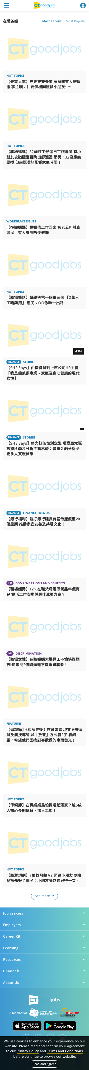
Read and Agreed (44, 1064)
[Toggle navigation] (6, 5)
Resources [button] (44, 959)
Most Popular (76, 21)
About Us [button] (44, 982)
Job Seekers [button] (44, 913)
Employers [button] (44, 924)
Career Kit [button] (44, 936)
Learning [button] (44, 947)
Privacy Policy (28, 1051)
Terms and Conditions (65, 1051)
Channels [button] (44, 971)
